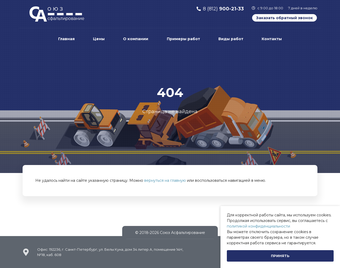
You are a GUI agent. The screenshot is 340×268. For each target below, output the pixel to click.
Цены (99, 38)
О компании (135, 38)
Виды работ (230, 38)
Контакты (272, 38)
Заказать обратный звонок (284, 17)
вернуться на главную (165, 180)
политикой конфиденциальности (258, 226)
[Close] (280, 256)
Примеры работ (183, 38)
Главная (66, 38)
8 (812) (223, 9)
